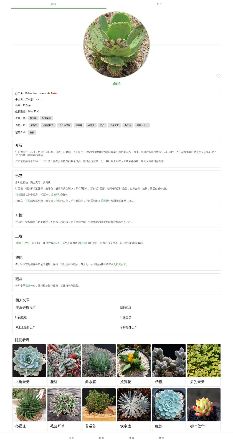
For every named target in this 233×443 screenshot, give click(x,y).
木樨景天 (22, 382)
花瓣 (103, 200)
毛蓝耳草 (57, 426)
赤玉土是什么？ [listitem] (25, 327)
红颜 (158, 426)
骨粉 (82, 243)
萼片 (27, 200)
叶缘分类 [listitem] (125, 317)
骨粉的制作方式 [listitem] (25, 307)
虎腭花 (125, 382)
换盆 (27, 285)
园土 (34, 243)
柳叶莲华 (197, 426)
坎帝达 (125, 426)
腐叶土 (21, 243)
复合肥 (122, 264)
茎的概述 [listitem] (125, 307)
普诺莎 (90, 426)
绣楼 (158, 382)
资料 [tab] (64, 4)
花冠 (57, 200)
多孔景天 (197, 382)
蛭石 (53, 243)
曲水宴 (90, 382)
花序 (17, 194)
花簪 (53, 382)
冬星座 (20, 426)
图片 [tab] (169, 4)
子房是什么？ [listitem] (128, 327)
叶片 (193, 152)
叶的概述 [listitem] (21, 317)
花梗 (53, 194)
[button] (101, 438)
